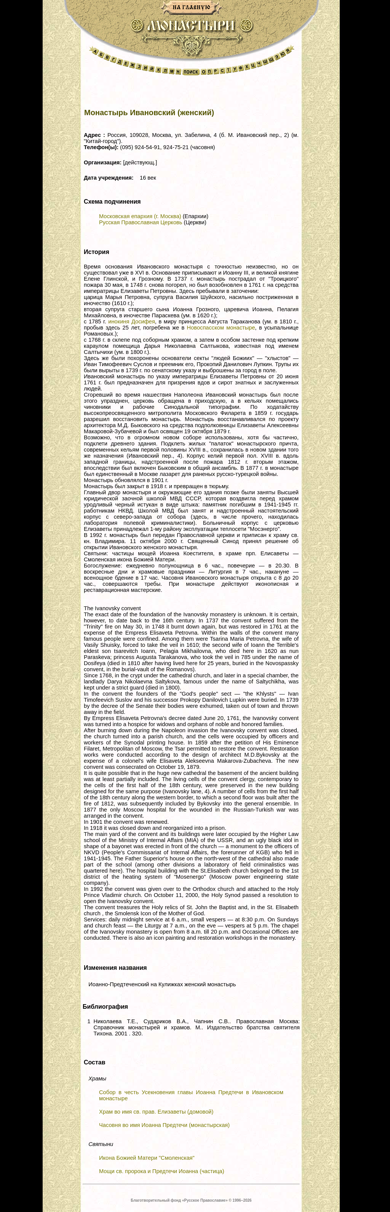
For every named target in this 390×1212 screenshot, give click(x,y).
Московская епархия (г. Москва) (140, 216)
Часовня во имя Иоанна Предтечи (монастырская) (164, 1125)
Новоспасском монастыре (221, 328)
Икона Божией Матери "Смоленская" (147, 1158)
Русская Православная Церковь (140, 222)
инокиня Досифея (131, 321)
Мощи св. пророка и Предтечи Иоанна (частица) (161, 1171)
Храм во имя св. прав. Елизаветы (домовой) (156, 1112)
